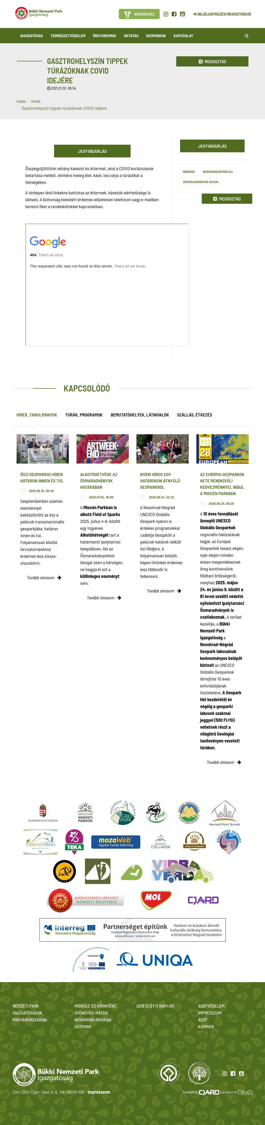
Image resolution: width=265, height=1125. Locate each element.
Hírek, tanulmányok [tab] (37, 414)
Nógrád (189, 171)
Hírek (35, 101)
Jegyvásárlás (92, 151)
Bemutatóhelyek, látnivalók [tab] (140, 414)
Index (21, 101)
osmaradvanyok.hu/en (200, 182)
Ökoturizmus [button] (104, 35)
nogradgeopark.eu (218, 171)
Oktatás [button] (131, 35)
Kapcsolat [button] (183, 35)
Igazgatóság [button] (31, 35)
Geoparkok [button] (156, 35)
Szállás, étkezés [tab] (194, 414)
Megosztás (212, 61)
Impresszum (99, 1092)
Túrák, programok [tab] (84, 414)
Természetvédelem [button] (68, 35)
